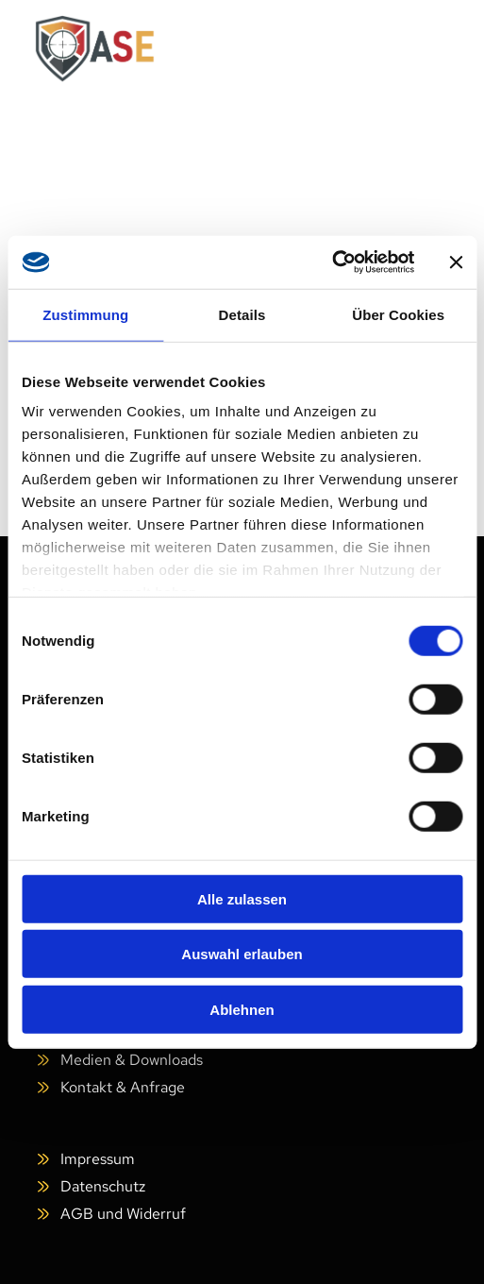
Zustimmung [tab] (85, 314)
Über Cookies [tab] (398, 314)
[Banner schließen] (455, 262)
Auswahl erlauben (241, 954)
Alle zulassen (242, 898)
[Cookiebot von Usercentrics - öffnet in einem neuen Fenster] (331, 262)
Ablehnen (241, 1009)
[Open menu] (421, 49)
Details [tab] (242, 314)
